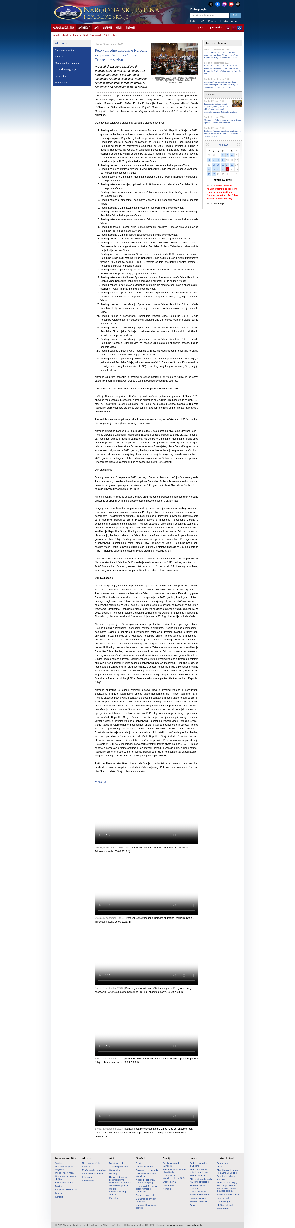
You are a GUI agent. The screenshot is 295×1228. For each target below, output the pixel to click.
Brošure (59, 1186)
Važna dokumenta (64, 1182)
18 (232, 165)
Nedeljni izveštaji (198, 1201)
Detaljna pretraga (230, 21)
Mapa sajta (213, 21)
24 (227, 169)
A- (228, 28)
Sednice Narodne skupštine (198, 1164)
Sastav (58, 1163)
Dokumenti (168, 1185)
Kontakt (203, 27)
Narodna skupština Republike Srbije (71, 35)
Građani (107, 28)
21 (214, 169)
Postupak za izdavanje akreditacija (174, 1170)
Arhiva (193, 1205)
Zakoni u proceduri (118, 1166)
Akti (96, 28)
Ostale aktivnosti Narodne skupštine (199, 1193)
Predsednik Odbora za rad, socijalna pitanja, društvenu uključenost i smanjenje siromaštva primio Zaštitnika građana (220, 108)
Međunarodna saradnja (67, 62)
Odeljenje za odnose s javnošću (174, 1164)
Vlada (220, 1166)
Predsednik (222, 1163)
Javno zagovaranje (145, 1195)
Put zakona (114, 1198)
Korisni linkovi (225, 1158)
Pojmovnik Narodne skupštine (146, 1175)
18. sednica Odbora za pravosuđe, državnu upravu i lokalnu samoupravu (223, 121)
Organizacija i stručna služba (66, 1177)
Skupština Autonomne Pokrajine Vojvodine (228, 1171)
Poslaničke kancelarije (147, 1170)
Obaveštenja (169, 1182)
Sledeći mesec (238, 144)
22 (218, 169)
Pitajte (139, 1163)
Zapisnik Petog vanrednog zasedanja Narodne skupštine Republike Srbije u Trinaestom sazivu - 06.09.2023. (221, 84)
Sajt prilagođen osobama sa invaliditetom (239, 28)
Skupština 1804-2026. (66, 1189)
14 (214, 165)
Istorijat (59, 1193)
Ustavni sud (223, 1198)
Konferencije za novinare (198, 1186)
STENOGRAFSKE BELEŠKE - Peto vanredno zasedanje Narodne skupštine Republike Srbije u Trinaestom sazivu (221, 54)
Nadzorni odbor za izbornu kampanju (145, 1181)
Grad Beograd (224, 1201)
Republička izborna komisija (226, 1177)
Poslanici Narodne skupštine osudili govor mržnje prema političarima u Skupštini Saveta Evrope (222, 133)
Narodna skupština (63, 28)
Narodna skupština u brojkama (65, 1168)
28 (214, 174)
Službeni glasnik (225, 1205)
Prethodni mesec (207, 144)
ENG (192, 21)
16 (223, 165)
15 (218, 165)
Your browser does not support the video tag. (146, 815)
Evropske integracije (66, 69)
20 (209, 169)
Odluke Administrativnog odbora (117, 1191)
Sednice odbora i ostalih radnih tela (199, 1170)
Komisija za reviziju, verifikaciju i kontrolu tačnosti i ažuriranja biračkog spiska (227, 1186)
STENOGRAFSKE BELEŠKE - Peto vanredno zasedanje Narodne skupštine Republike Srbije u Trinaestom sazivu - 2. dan (222, 69)
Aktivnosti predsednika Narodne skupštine (201, 1180)
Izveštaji (113, 1173)
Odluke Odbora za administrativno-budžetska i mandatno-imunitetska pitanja (120, 1181)
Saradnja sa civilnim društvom (146, 1200)
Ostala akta (115, 1170)
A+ (234, 28)
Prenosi (130, 28)
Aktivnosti (84, 28)
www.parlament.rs (194, 1225)
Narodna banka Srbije (228, 1194)
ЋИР (201, 21)
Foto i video (61, 82)
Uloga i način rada (64, 1173)
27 (209, 174)
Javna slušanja (197, 1175)
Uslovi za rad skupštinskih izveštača (174, 1176)
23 (223, 169)
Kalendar (59, 56)
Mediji (119, 28)
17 (227, 165)
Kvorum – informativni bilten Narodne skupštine (147, 1189)
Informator (217, 27)
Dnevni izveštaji (198, 1198)
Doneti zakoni (116, 1163)
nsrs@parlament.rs (175, 1225)
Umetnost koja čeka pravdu (146, 1206)
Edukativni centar (145, 1166)
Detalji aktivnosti (111, 35)
